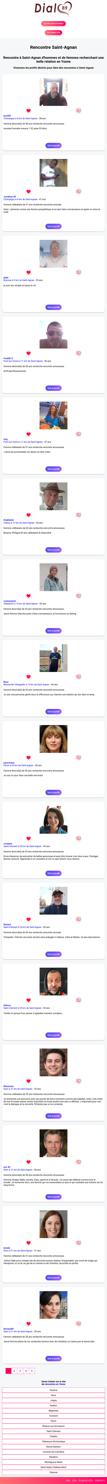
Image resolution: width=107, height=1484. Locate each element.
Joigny (53, 1400)
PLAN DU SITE (86, 1480)
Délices (7, 1005)
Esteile (6, 1248)
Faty (5, 439)
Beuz (5, 682)
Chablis (53, 1436)
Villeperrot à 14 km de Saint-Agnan (20, 603)
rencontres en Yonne (55, 1384)
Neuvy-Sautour (53, 1446)
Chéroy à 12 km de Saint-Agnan (18, 522)
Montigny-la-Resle (53, 1462)
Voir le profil (53, 145)
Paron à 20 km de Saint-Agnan (18, 765)
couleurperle (9, 601)
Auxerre (53, 1390)
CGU (74, 1480)
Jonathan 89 (9, 196)
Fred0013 (8, 358)
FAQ (68, 1480)
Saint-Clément (53, 1431)
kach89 (7, 115)
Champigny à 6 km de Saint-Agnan (20, 118)
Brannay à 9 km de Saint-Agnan (18, 280)
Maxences (8, 1086)
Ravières (53, 1457)
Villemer (53, 1472)
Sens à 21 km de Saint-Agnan (17, 1089)
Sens (53, 1395)
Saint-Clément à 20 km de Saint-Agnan (22, 846)
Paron (53, 1421)
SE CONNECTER (53, 33)
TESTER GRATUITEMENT (53, 24)
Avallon (53, 1405)
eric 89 (6, 1167)
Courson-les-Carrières (53, 1452)
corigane (7, 843)
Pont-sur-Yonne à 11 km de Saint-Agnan (23, 361)
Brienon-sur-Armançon (53, 1426)
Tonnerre (53, 1416)
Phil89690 (8, 520)
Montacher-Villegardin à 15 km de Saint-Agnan (26, 684)
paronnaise (8, 762)
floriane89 (8, 1329)
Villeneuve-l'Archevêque (53, 1441)
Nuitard (7, 924)
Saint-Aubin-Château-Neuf (53, 1467)
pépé (5, 277)
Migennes (53, 1410)
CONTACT (100, 1480)
